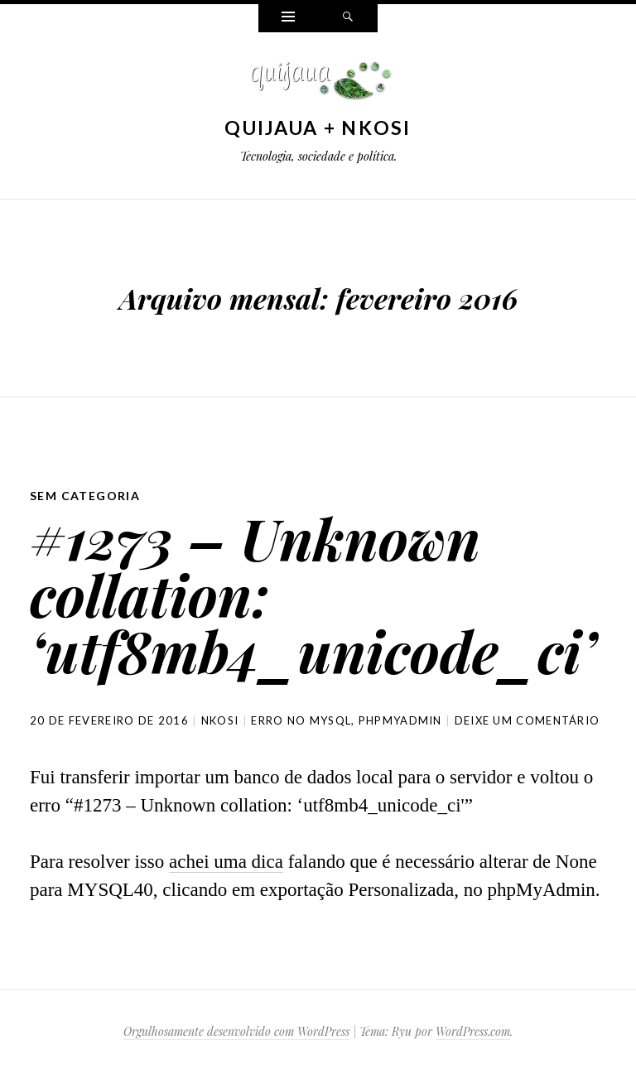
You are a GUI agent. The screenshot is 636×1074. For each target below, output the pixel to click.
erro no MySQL (301, 720)
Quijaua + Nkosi (318, 127)
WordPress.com (473, 1031)
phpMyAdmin (400, 720)
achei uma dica (226, 861)
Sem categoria (85, 496)
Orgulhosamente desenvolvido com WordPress (236, 1031)
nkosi (220, 720)
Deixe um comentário (527, 720)
